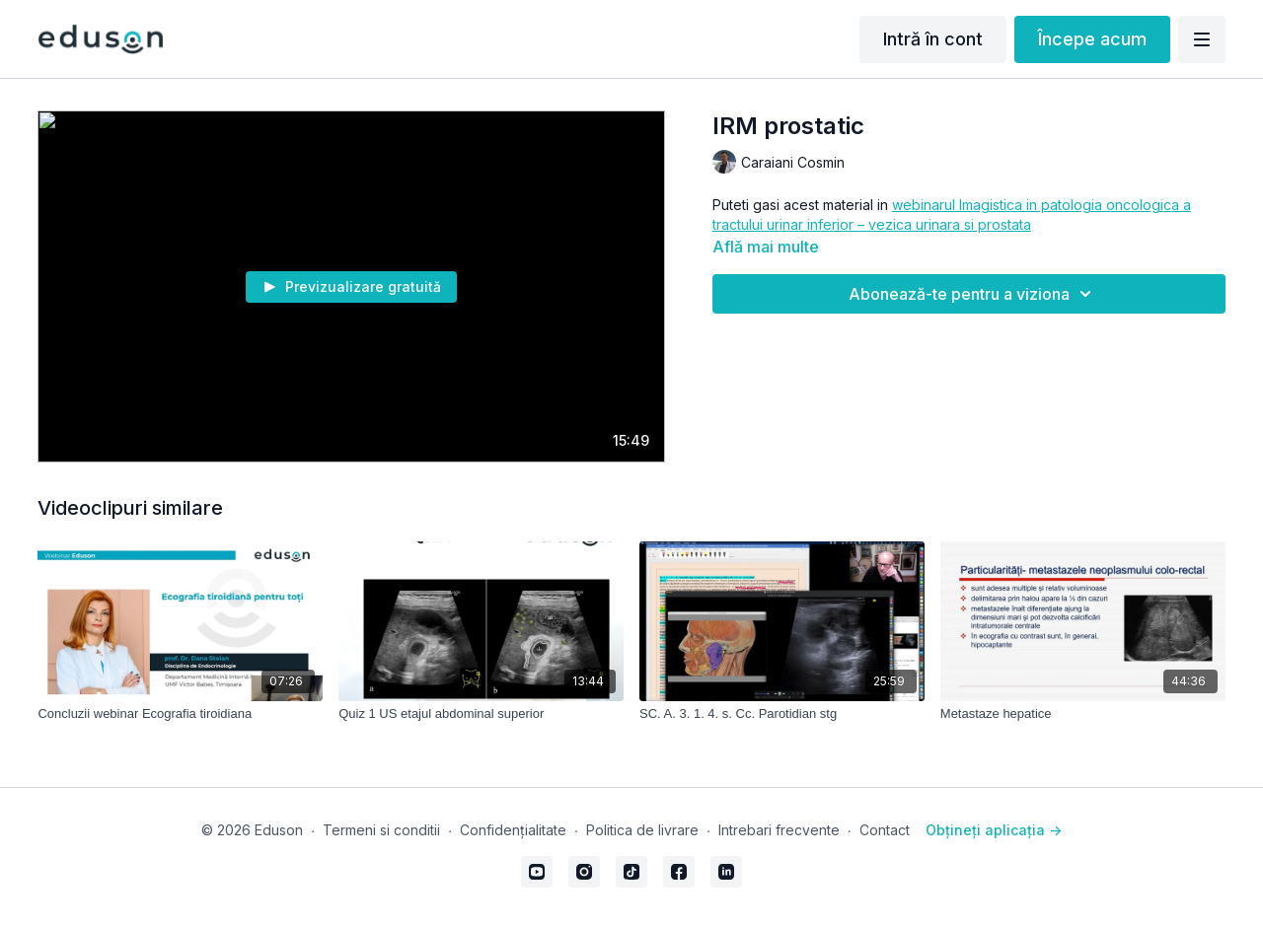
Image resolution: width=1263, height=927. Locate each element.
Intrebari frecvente (779, 829)
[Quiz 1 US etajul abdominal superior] (481, 714)
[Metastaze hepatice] (1083, 714)
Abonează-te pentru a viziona (973, 294)
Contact (884, 829)
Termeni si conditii (381, 829)
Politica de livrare (642, 829)
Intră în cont (933, 39)
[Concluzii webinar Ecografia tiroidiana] (180, 714)
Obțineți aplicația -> (994, 829)
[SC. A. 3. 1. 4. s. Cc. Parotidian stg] (782, 714)
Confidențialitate (513, 829)
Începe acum (1092, 39)
